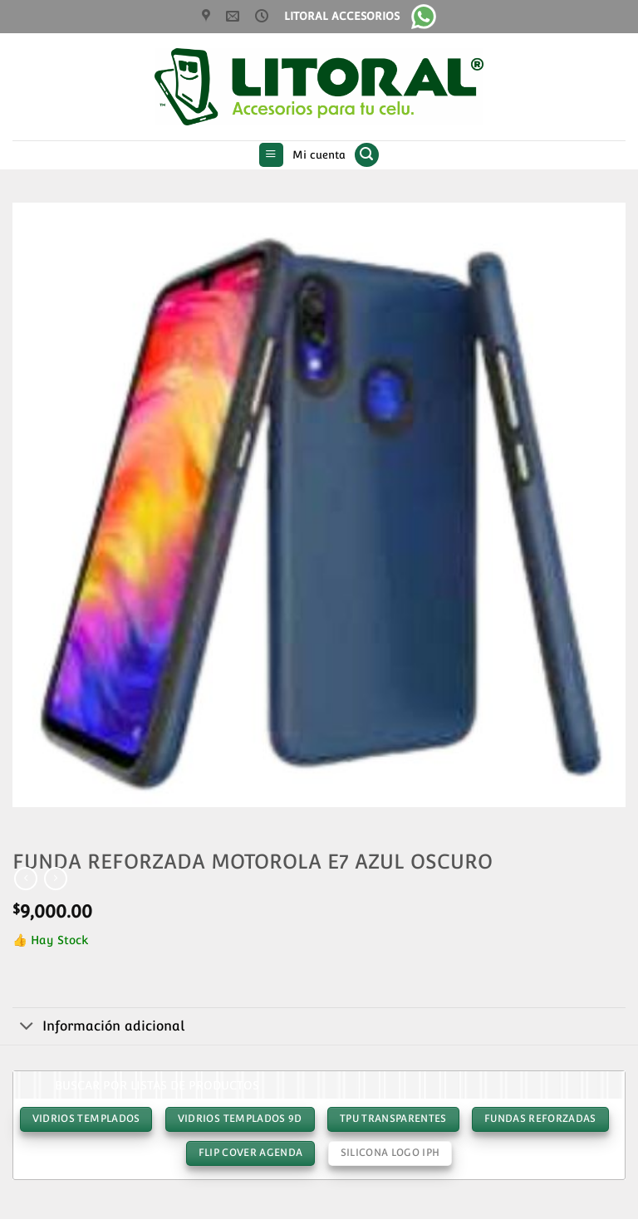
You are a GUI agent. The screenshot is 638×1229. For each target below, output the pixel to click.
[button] (271, 155)
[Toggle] (27, 1027)
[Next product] (25, 878)
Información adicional (98, 1027)
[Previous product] (55, 878)
